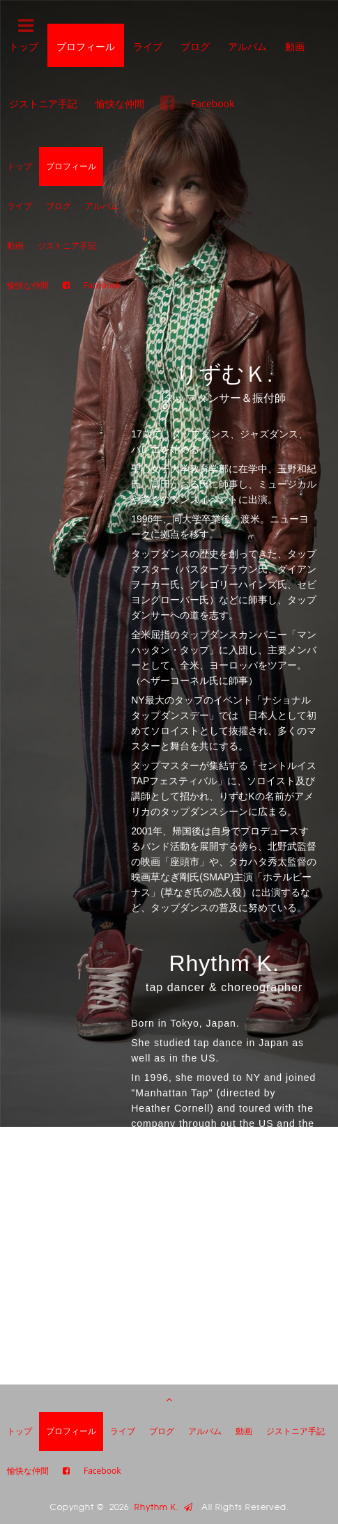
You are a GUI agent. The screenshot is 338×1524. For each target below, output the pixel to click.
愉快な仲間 (119, 103)
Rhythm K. (164, 1507)
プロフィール (85, 46)
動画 (295, 46)
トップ (19, 166)
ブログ (195, 46)
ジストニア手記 (43, 103)
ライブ (147, 46)
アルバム (247, 46)
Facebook (212, 103)
